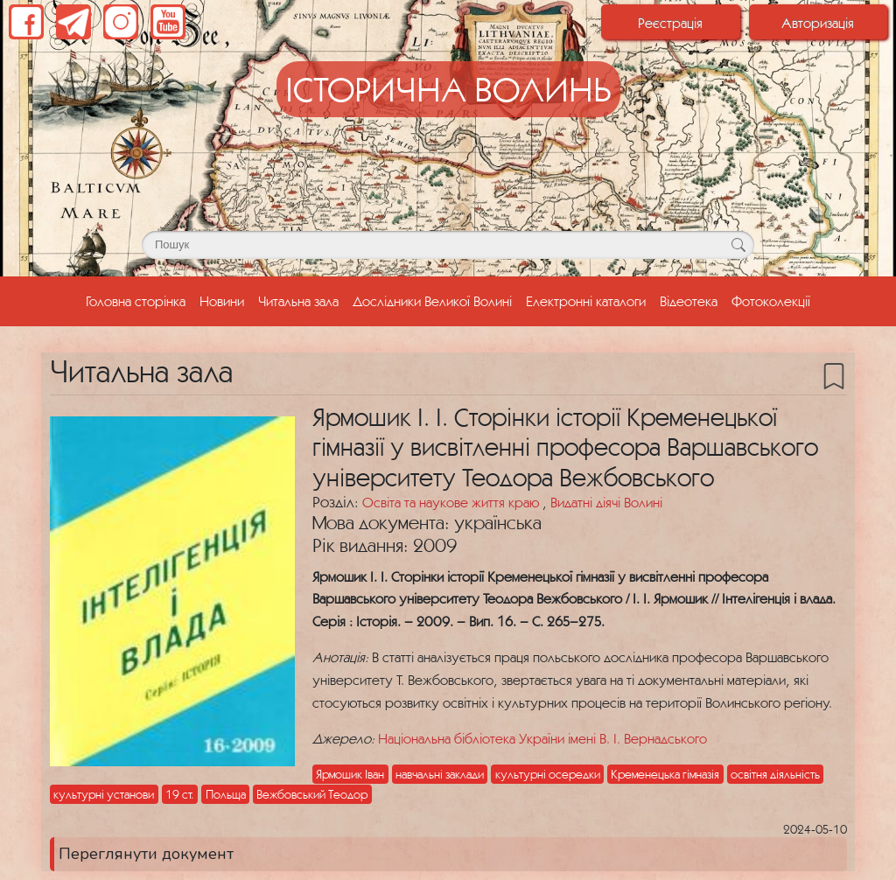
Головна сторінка (139, 299)
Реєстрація (670, 23)
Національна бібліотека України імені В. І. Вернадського (542, 738)
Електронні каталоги (586, 301)
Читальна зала (298, 301)
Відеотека (689, 301)
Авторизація (817, 23)
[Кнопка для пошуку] (738, 245)
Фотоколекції (771, 301)
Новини (222, 301)
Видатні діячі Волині (606, 502)
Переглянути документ (146, 853)
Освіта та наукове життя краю (452, 502)
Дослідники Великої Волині (432, 301)
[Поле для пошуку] (448, 245)
